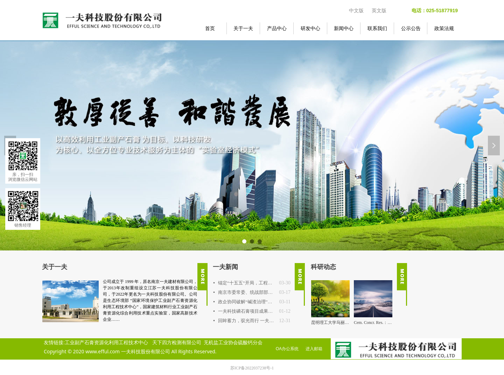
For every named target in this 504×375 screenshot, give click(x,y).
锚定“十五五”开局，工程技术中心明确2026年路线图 (246, 282)
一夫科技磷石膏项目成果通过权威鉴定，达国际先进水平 (246, 311)
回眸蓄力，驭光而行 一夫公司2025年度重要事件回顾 (246, 320)
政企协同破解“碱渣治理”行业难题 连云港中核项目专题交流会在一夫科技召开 (247, 301)
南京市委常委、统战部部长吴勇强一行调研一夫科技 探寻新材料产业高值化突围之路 (246, 292)
